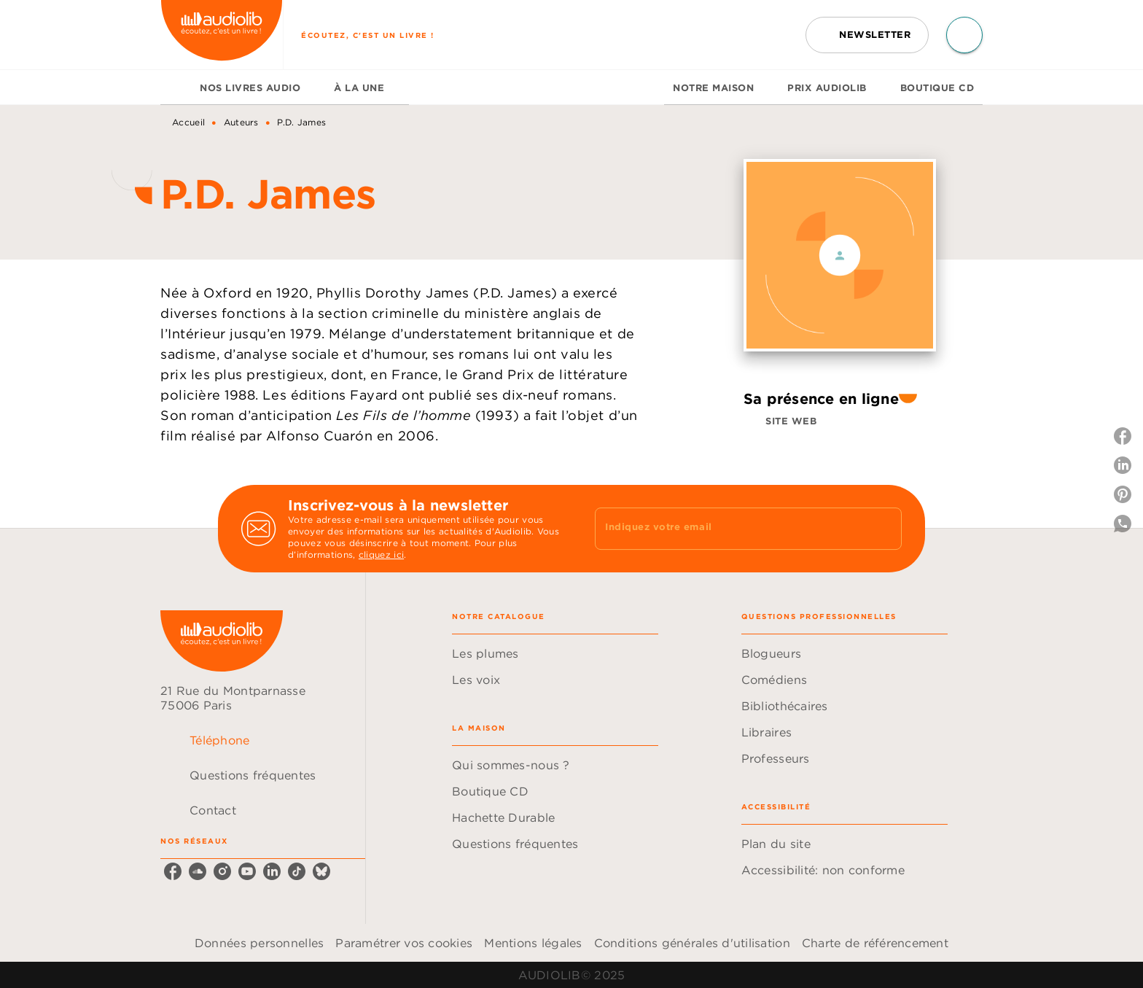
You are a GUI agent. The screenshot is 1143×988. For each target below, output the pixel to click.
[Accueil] (221, 34)
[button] (867, 35)
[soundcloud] (197, 871)
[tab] (175, 87)
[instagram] (222, 871)
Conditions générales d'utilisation (692, 943)
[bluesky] (321, 871)
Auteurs (241, 122)
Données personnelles (259, 943)
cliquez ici (381, 554)
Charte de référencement (875, 943)
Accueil (188, 122)
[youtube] (247, 871)
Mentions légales (533, 943)
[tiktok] (296, 871)
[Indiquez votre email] (730, 528)
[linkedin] (272, 871)
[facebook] (172, 871)
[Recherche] (964, 35)
